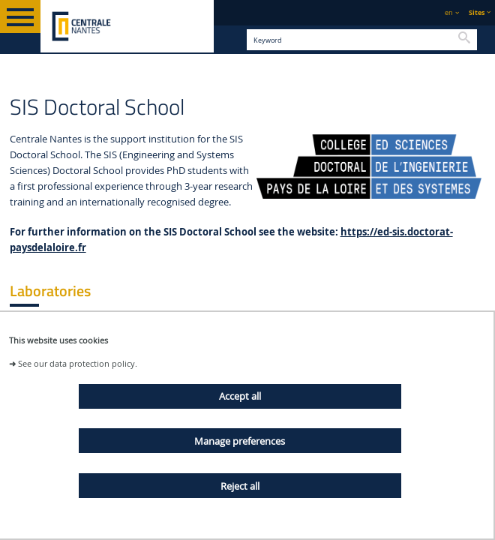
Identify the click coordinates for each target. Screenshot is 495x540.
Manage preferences (239, 441)
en (449, 12)
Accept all (240, 396)
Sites (476, 12)
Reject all (240, 486)
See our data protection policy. (77, 363)
